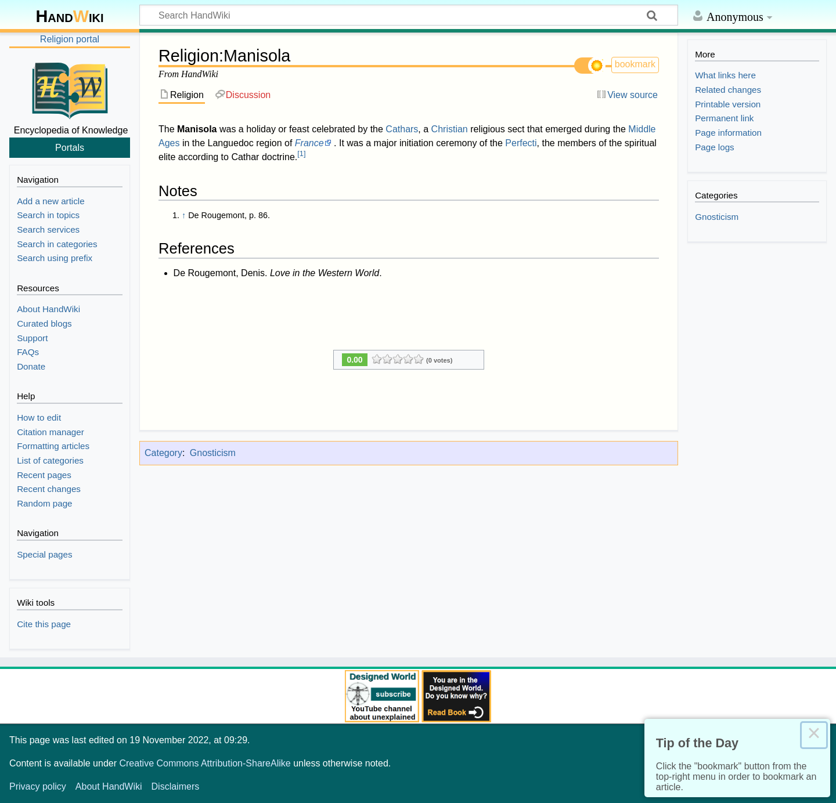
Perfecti (520, 143)
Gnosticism (213, 453)
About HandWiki (108, 786)
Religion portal (69, 39)
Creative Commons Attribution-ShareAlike (204, 763)
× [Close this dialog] (814, 735)
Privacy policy (37, 786)
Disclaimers (176, 786)
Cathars (401, 129)
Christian (449, 129)
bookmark (635, 64)
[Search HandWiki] (409, 15)
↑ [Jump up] (184, 215)
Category (163, 453)
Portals (69, 147)
